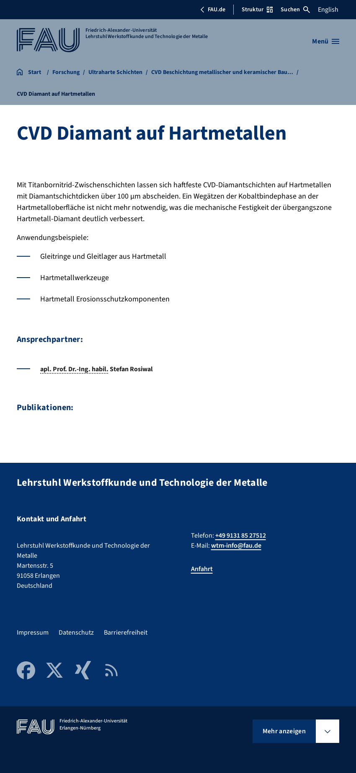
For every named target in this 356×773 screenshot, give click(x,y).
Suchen (295, 9)
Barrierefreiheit (125, 632)
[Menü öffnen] (325, 41)
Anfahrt (202, 569)
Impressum (33, 632)
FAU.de (213, 9)
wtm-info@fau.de (236, 545)
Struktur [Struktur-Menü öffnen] (257, 9)
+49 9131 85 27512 (240, 535)
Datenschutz (76, 632)
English (328, 9)
